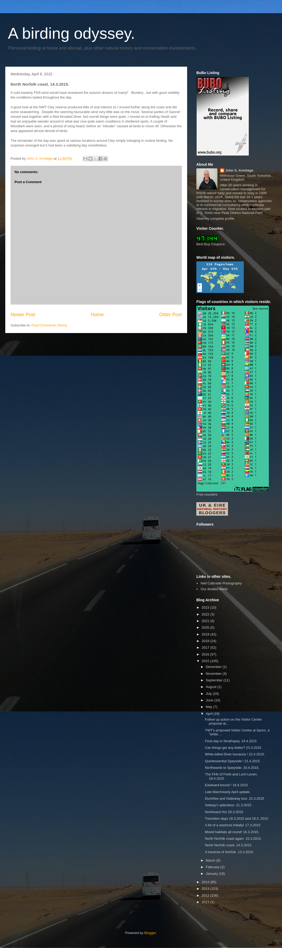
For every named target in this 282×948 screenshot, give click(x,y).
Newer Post (23, 314)
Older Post (170, 314)
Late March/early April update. (227, 792)
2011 (206, 902)
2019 (206, 634)
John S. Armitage (239, 170)
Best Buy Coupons (210, 244)
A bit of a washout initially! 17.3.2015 (232, 825)
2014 (206, 882)
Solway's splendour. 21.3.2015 (228, 805)
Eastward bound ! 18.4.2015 (226, 785)
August (211, 687)
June (210, 700)
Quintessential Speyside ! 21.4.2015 (232, 761)
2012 (206, 895)
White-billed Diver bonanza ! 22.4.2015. (235, 754)
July (209, 694)
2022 (206, 614)
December (214, 667)
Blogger (150, 933)
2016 (206, 654)
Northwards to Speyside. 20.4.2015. (232, 768)
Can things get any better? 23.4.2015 (233, 748)
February (213, 867)
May (209, 707)
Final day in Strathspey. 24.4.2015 (230, 741)
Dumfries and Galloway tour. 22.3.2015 (234, 798)
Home (97, 314)
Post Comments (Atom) (49, 325)
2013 (206, 889)
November (214, 674)
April (210, 714)
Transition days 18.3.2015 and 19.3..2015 (236, 818)
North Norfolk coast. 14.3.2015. (228, 845)
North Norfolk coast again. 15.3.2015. (233, 839)
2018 (206, 641)
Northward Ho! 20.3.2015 (224, 812)
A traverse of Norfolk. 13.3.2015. (229, 852)
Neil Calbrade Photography (221, 583)
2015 (206, 661)
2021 (206, 621)
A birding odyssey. (71, 33)
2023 (206, 607)
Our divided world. (214, 589)
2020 (206, 627)
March (211, 860)
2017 (206, 647)
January (212, 874)
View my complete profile (215, 219)
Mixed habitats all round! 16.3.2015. (232, 832)
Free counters (206, 494)
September (214, 680)
